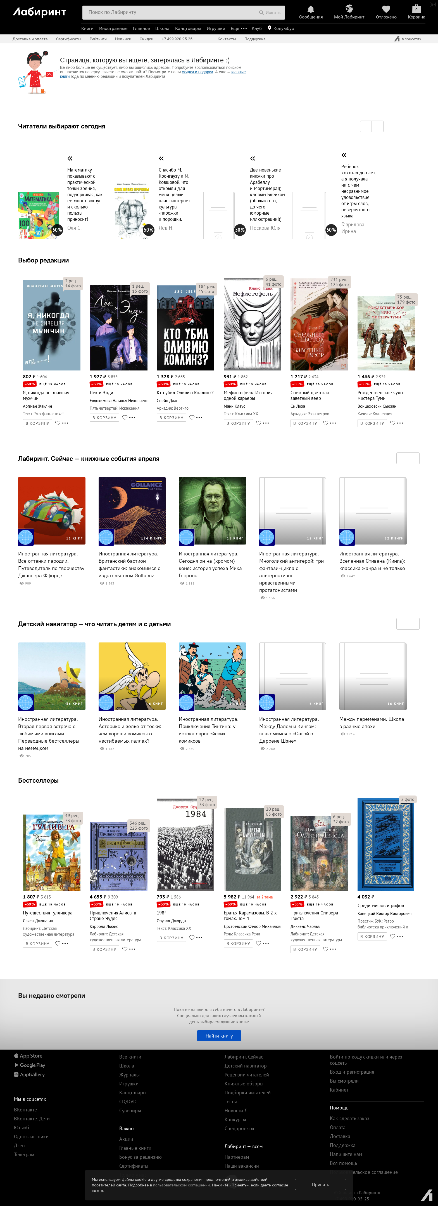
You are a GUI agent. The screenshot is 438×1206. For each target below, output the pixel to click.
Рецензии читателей (247, 1074)
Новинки (123, 39)
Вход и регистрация (352, 1072)
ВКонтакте (25, 1109)
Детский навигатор (246, 1065)
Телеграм (24, 1154)
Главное (141, 28)
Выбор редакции (43, 260)
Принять (320, 1184)
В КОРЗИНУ (38, 423)
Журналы (129, 1074)
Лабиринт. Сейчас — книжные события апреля (89, 458)
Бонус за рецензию (140, 1157)
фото (73, 285)
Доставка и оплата (30, 39)
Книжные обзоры (244, 1083)
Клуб (257, 28)
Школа (162, 28)
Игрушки (216, 28)
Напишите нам (346, 1154)
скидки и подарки (197, 72)
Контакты (227, 39)
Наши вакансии (242, 1166)
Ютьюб (21, 1127)
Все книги (130, 1057)
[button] (366, 126)
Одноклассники (31, 1136)
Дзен (19, 1145)
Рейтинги (98, 39)
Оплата (338, 1127)
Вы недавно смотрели (51, 995)
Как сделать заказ (349, 1118)
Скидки (146, 39)
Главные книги (135, 1148)
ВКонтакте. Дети (32, 1118)
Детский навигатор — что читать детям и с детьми (94, 623)
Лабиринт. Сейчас (244, 1057)
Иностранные (113, 28)
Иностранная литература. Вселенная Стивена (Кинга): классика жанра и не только (372, 561)
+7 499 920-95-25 (177, 39)
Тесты (231, 1101)
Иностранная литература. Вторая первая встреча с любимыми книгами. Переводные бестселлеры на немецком (48, 733)
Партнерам (237, 1157)
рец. (71, 280)
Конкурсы (235, 1119)
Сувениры (130, 1110)
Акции (126, 1139)
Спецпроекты (239, 1128)
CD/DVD (128, 1101)
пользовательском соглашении (181, 1185)
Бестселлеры (38, 780)
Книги (87, 28)
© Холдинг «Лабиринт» (357, 1192)
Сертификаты (68, 39)
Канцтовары (188, 28)
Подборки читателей (248, 1092)
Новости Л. (237, 1110)
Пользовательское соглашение (364, 1172)
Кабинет (339, 1090)
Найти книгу (219, 1036)
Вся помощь (343, 1163)
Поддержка (255, 39)
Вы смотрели (344, 1081)
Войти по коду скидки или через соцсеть (366, 1060)
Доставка (340, 1136)
